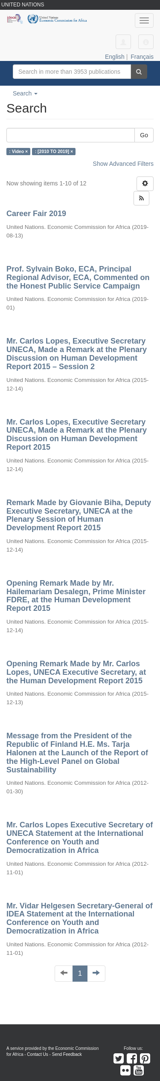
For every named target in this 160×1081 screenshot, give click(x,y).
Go (144, 135)
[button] (146, 42)
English (115, 56)
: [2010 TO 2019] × (54, 151)
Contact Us (37, 1054)
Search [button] (25, 93)
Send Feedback (67, 1054)
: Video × (18, 151)
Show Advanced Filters (123, 163)
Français (142, 56)
